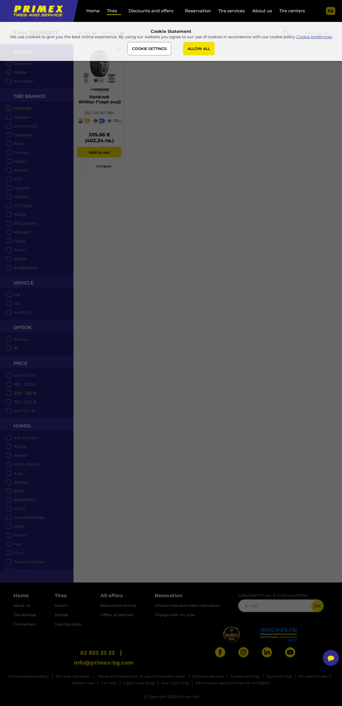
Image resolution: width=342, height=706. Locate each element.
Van (17, 303)
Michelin (22, 117)
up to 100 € (25, 375)
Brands (61, 614)
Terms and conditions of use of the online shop (141, 676)
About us (262, 10)
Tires (112, 10)
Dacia (19, 526)
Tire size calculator (73, 676)
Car (17, 294)
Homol (22, 426)
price (20, 363)
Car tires (109, 683)
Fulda (19, 241)
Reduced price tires (118, 605)
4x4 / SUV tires (175, 683)
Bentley (21, 482)
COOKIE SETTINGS (149, 49)
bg (330, 10)
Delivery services (208, 676)
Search (61, 605)
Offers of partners (117, 614)
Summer (22, 63)
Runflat (21, 339)
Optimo (21, 196)
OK (317, 606)
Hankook (23, 108)
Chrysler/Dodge (29, 517)
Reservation (198, 10)
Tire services (231, 10)
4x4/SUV (22, 312)
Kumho (21, 170)
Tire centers (292, 10)
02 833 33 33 (97, 653)
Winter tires (83, 683)
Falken (20, 161)
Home (93, 10)
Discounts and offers (151, 10)
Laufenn (22, 188)
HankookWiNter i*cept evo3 (99, 99)
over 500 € (24, 410)
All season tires (313, 676)
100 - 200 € (25, 384)
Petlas (20, 214)
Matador (22, 232)
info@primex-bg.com (104, 662)
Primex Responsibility (29, 676)
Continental (25, 126)
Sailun (20, 249)
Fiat (17, 544)
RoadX (20, 258)
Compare (95, 166)
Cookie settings (245, 676)
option (22, 327)
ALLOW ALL (199, 49)
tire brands (29, 96)
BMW (19, 490)
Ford (18, 552)
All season (23, 81)
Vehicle (23, 283)
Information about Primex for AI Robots (233, 683)
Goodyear (23, 134)
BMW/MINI (25, 499)
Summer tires (279, 676)
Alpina (20, 446)
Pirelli (19, 143)
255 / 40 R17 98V (99, 112)
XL (16, 348)
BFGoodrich (25, 223)
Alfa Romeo (25, 437)
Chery (19, 508)
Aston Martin (26, 464)
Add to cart (99, 152)
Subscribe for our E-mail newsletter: (281, 602)
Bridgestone (26, 267)
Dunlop (21, 152)
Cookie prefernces (314, 37)
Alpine (20, 455)
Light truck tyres (139, 683)
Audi (18, 473)
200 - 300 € (25, 393)
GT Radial (23, 205)
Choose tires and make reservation (187, 605)
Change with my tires (175, 614)
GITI (18, 179)
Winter (21, 72)
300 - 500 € (25, 401)
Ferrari (20, 535)
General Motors (29, 561)
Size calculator (68, 624)
